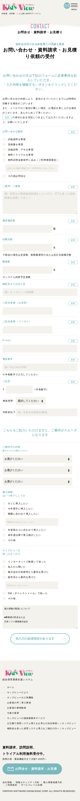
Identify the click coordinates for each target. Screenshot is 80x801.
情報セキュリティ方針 (28, 782)
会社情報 (7, 782)
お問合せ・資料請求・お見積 (32, 769)
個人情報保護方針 (52, 782)
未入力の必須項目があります (35, 638)
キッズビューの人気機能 (20, 697)
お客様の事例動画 (16, 708)
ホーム (10, 687)
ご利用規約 (11, 785)
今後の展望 (13, 713)
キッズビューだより (18, 692)
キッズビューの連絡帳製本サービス (26, 718)
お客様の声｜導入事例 (19, 702)
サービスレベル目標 (32, 785)
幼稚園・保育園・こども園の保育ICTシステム (21, 8)
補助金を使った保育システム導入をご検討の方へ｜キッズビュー (41, 728)
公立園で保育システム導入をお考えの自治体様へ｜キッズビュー (41, 723)
